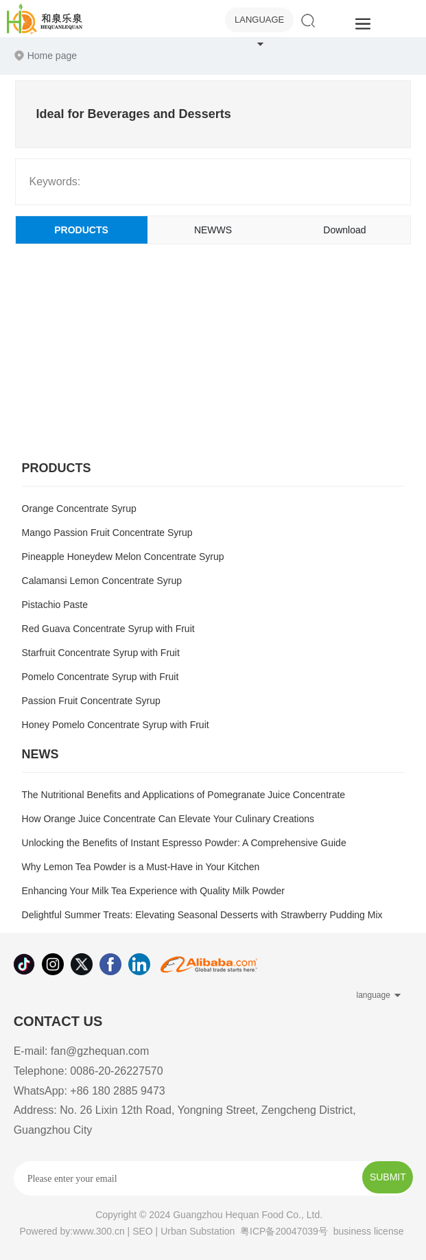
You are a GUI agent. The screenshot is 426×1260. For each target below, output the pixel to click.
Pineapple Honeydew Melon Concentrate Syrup (123, 556)
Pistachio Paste (55, 604)
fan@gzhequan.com (100, 1051)
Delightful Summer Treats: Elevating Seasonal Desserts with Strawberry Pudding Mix (202, 914)
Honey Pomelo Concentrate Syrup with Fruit (115, 724)
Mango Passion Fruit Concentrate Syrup (107, 532)
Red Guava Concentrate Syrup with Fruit (108, 628)
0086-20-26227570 (116, 1071)
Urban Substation (198, 1231)
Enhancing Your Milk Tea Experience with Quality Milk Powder (153, 890)
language (259, 19)
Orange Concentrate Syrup (79, 508)
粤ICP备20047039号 (284, 1231)
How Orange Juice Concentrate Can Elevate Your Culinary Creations (168, 818)
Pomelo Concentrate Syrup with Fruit (100, 676)
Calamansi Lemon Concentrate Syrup (102, 580)
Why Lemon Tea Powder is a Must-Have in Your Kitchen (141, 866)
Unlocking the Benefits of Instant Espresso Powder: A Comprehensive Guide (184, 842)
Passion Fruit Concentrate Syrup (91, 700)
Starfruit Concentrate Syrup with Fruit (101, 652)
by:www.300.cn (92, 1231)
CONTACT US (58, 1021)
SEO (142, 1231)
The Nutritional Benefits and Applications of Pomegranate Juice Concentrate (184, 794)
